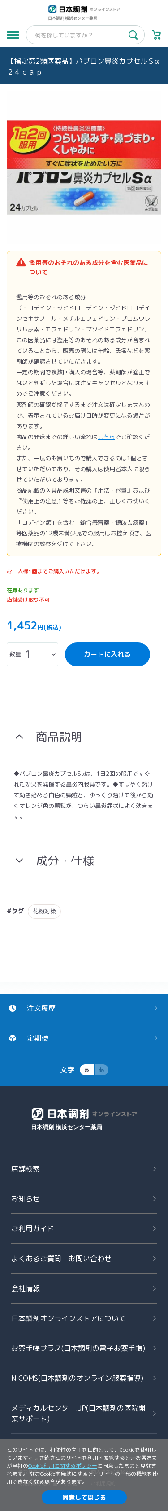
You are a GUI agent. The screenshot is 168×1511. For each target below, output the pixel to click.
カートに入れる (107, 654)
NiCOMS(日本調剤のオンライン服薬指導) (77, 1378)
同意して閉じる (84, 1497)
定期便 (37, 1038)
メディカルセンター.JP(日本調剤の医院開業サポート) (78, 1413)
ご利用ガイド (32, 1229)
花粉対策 (44, 911)
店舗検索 (25, 1169)
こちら (106, 437)
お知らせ (25, 1199)
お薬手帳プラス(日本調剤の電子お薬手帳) (78, 1348)
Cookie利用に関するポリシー (62, 1466)
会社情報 (25, 1288)
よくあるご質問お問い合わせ (61, 1258)
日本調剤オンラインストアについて (68, 1318)
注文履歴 (41, 1008)
